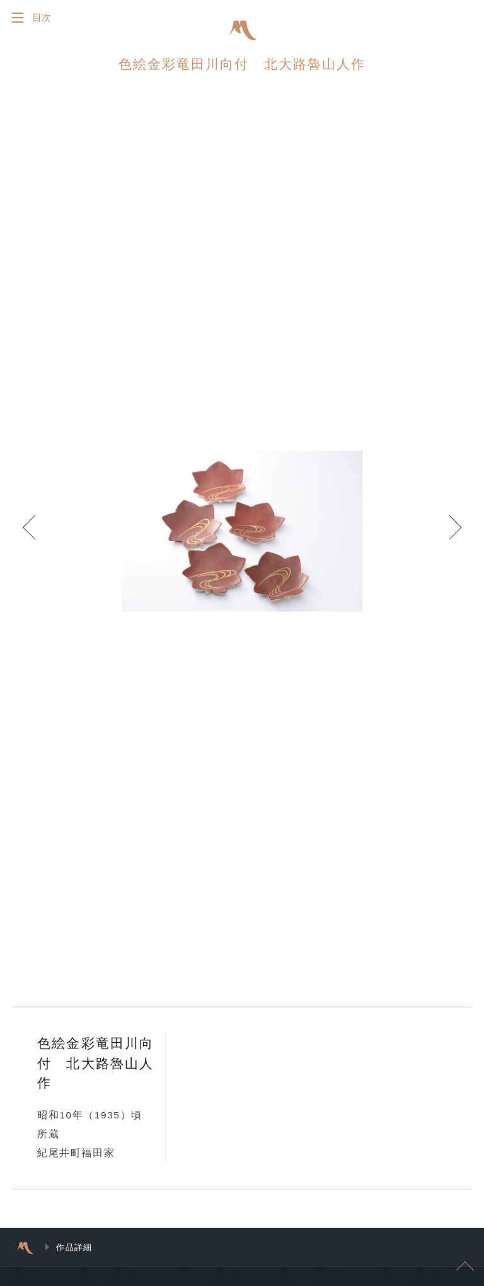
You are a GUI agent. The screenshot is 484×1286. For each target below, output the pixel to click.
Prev (37, 536)
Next (446, 536)
